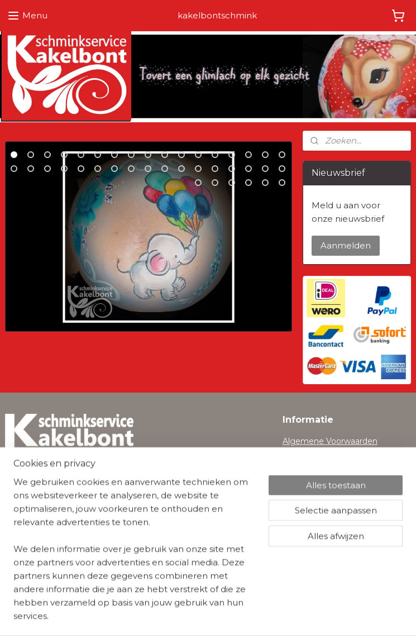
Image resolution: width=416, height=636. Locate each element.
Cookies (298, 466)
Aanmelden (346, 245)
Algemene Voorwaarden (330, 441)
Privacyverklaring (316, 454)
